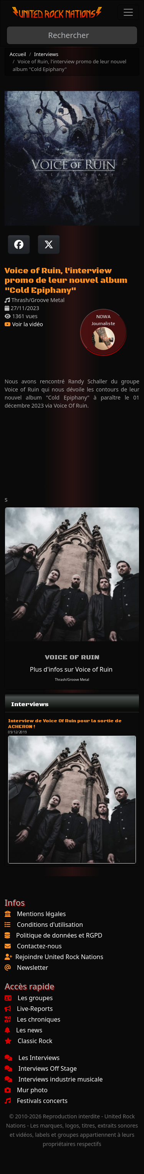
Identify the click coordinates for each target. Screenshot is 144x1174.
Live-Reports (29, 1008)
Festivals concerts (36, 1100)
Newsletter (32, 967)
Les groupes (29, 998)
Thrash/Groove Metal (72, 679)
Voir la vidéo (24, 324)
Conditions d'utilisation (50, 924)
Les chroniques (32, 1019)
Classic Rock (28, 1041)
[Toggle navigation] (128, 12)
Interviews (46, 54)
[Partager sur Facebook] (19, 244)
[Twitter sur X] (49, 244)
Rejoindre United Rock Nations (59, 957)
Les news (23, 1030)
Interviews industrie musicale (54, 1079)
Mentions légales (41, 914)
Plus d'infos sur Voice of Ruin (71, 669)
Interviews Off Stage (41, 1068)
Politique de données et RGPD (59, 935)
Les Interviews (32, 1057)
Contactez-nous (39, 946)
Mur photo (26, 1090)
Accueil (18, 54)
